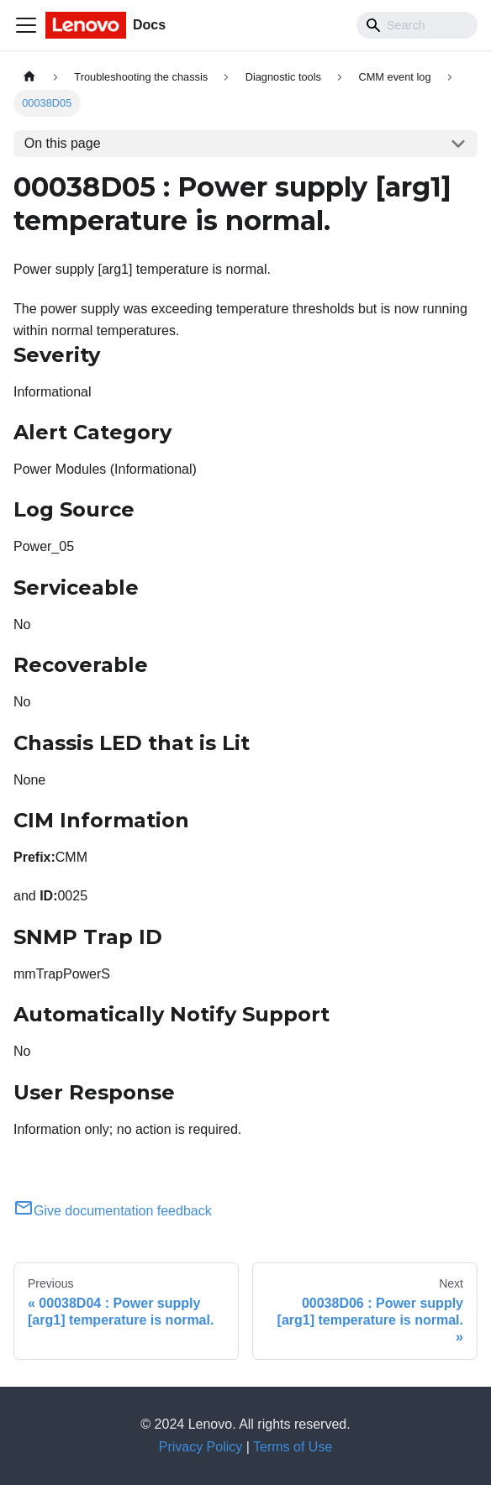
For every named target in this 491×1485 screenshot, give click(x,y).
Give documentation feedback (112, 1211)
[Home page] (29, 77)
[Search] (417, 25)
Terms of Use (292, 1447)
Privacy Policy (201, 1447)
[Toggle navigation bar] (26, 25)
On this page (62, 143)
